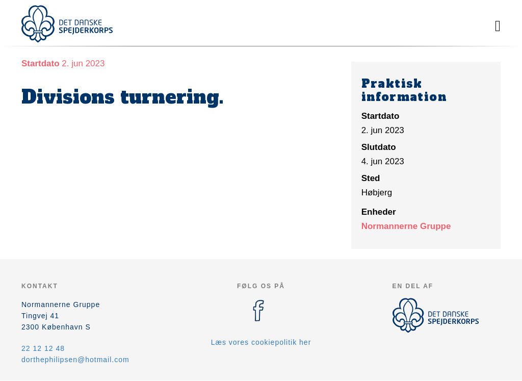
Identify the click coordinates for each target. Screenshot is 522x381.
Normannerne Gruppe (406, 226)
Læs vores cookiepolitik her (261, 342)
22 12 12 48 (43, 348)
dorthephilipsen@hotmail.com (75, 359)
